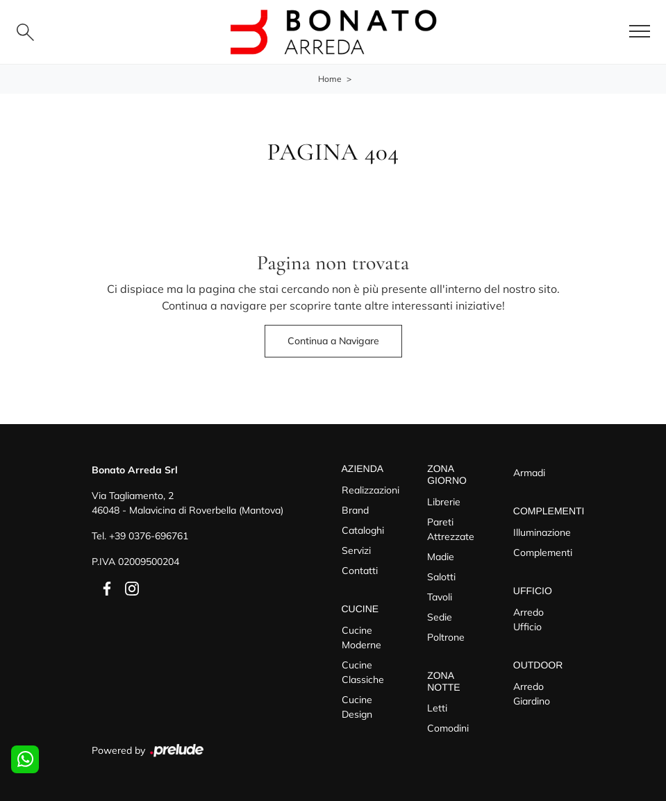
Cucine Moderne (361, 637)
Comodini (448, 728)
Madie (440, 556)
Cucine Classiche (363, 672)
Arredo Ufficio (528, 619)
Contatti (360, 570)
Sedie (439, 617)
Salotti (441, 577)
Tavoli (439, 597)
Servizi (356, 550)
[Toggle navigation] (639, 32)
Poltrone (446, 637)
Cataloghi (363, 530)
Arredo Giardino (531, 693)
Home (330, 79)
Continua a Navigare (333, 341)
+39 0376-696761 (148, 536)
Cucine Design (357, 706)
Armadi (529, 472)
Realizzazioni (370, 490)
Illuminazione (542, 532)
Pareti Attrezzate (450, 529)
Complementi (542, 552)
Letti (437, 708)
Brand (355, 510)
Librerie (443, 502)
